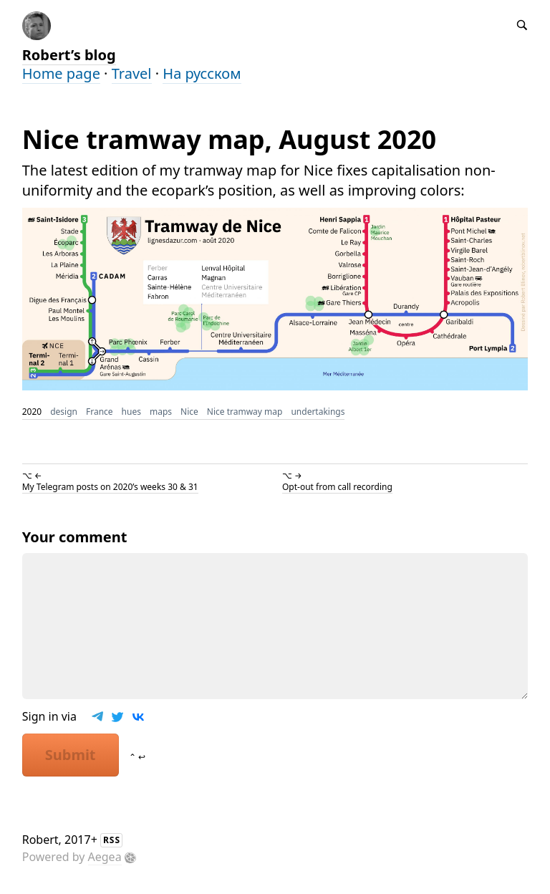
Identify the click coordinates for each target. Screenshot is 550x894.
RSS (111, 840)
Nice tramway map (245, 411)
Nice (189, 411)
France (99, 411)
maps (161, 411)
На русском (202, 73)
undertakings (317, 411)
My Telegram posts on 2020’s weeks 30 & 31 (110, 487)
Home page (61, 73)
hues (131, 411)
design (63, 411)
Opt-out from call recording (337, 487)
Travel (132, 73)
